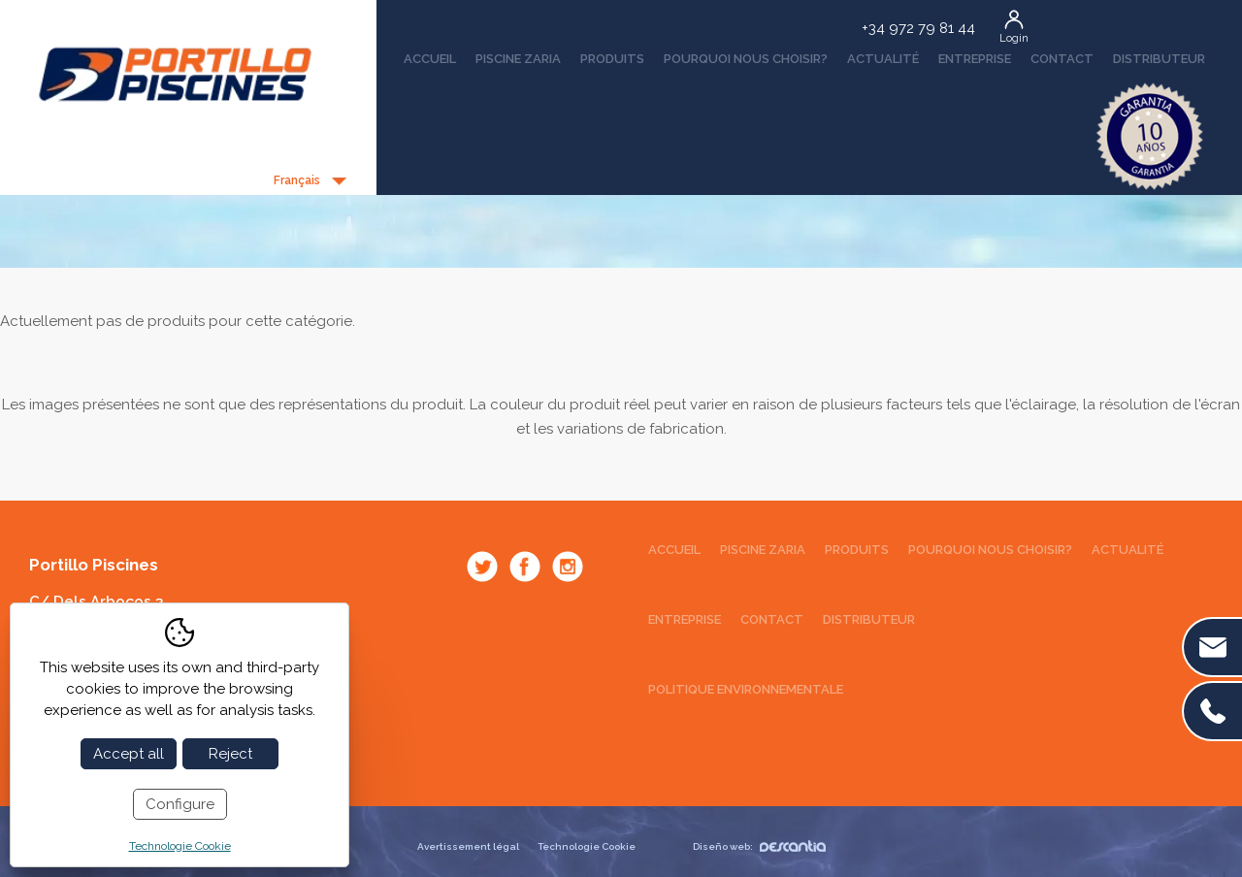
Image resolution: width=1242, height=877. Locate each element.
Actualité (883, 58)
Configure (180, 804)
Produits (612, 58)
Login (1014, 38)
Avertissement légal (468, 846)
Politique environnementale (745, 689)
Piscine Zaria (518, 58)
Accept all (128, 754)
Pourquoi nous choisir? (746, 58)
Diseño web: (759, 846)
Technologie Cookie (587, 846)
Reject (230, 754)
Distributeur (1159, 58)
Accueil (430, 58)
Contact (1062, 58)
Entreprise (974, 58)
